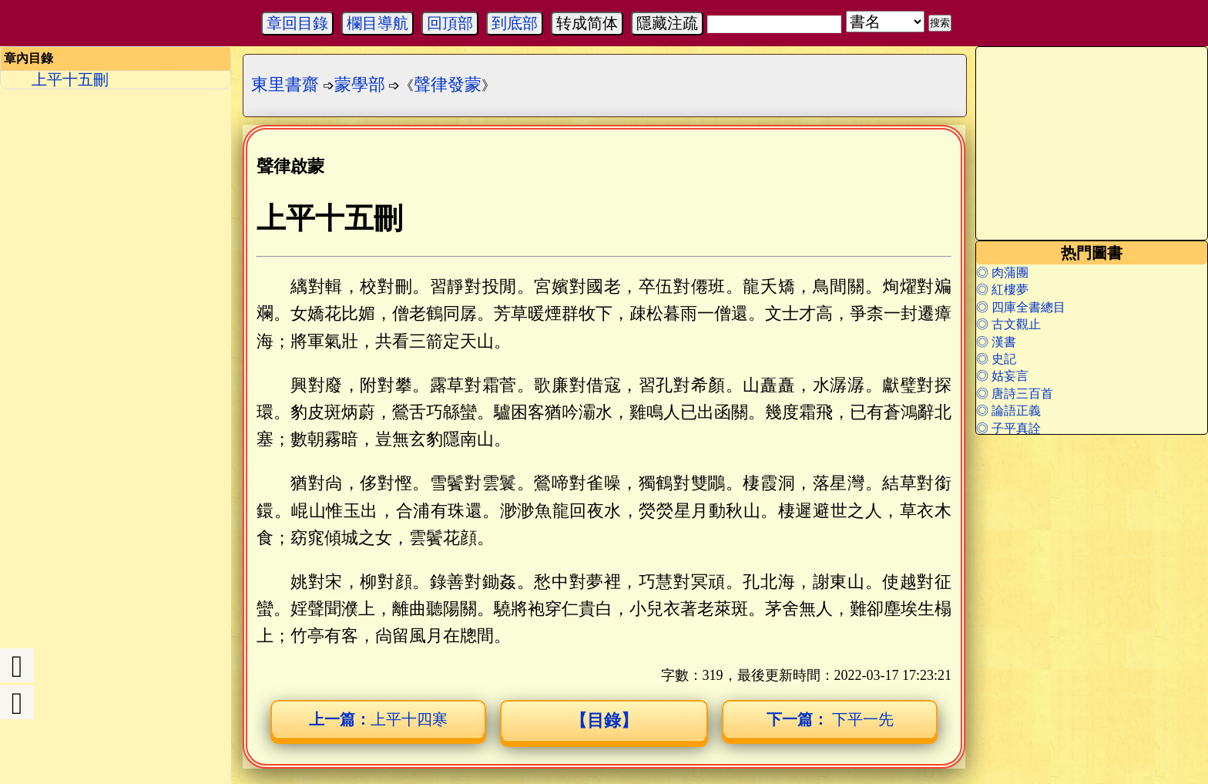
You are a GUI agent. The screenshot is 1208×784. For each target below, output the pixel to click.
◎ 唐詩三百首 (1014, 393)
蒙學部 (359, 84)
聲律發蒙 (448, 84)
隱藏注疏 (667, 23)
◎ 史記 (996, 358)
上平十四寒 (378, 719)
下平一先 (830, 719)
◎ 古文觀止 (1008, 324)
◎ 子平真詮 (1008, 428)
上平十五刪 (70, 79)
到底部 (515, 23)
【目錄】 (604, 720)
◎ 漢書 (996, 341)
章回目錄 (297, 23)
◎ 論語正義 (1008, 410)
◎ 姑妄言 (1002, 375)
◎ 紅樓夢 (1002, 289)
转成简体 (587, 23)
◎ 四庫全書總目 (1020, 307)
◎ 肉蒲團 (1002, 272)
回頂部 (450, 23)
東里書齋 (285, 84)
